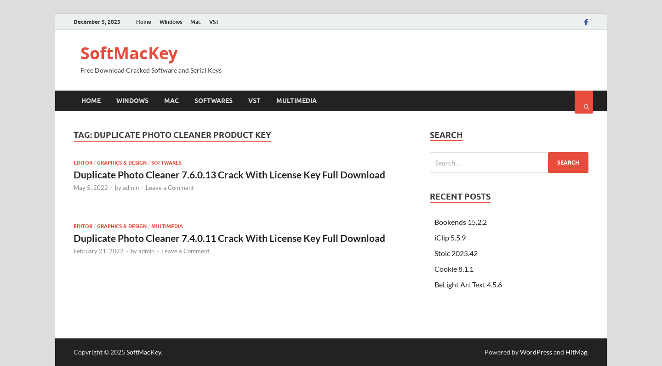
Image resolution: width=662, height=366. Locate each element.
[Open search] (584, 102)
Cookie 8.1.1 (454, 268)
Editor (83, 163)
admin (131, 187)
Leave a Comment (170, 187)
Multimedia (296, 100)
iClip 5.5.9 (450, 237)
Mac (195, 21)
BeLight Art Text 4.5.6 (468, 284)
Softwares (213, 100)
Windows (171, 21)
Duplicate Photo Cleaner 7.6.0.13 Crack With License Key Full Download (229, 174)
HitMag (576, 352)
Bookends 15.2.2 (460, 221)
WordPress (536, 352)
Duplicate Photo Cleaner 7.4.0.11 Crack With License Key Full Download (229, 238)
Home (143, 21)
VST (214, 21)
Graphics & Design (122, 163)
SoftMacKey (128, 53)
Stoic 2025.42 (456, 253)
